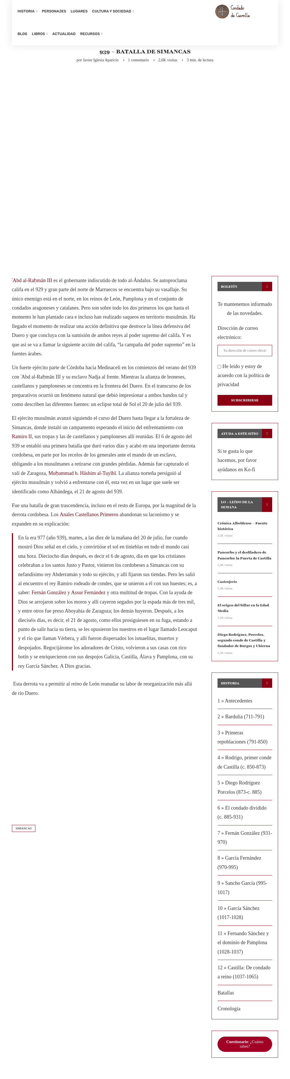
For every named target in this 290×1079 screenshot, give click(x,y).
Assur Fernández (88, 596)
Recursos (90, 34)
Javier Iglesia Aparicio (101, 64)
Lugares (79, 11)
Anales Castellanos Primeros (89, 518)
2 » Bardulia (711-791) (241, 718)
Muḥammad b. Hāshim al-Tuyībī (82, 476)
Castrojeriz (227, 584)
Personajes (54, 11)
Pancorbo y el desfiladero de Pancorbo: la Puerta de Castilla (243, 558)
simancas (24, 832)
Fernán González (48, 596)
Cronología (229, 1010)
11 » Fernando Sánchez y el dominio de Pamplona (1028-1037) (243, 944)
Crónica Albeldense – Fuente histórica (242, 529)
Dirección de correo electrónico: (238, 336)
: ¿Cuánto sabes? (244, 1045)
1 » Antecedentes (235, 702)
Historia (26, 11)
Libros (38, 34)
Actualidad (64, 34)
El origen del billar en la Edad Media (242, 610)
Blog (22, 34)
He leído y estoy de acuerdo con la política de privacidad (244, 379)
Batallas (226, 994)
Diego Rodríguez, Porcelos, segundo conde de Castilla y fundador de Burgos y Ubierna (243, 642)
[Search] (269, 22)
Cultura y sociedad (111, 11)
